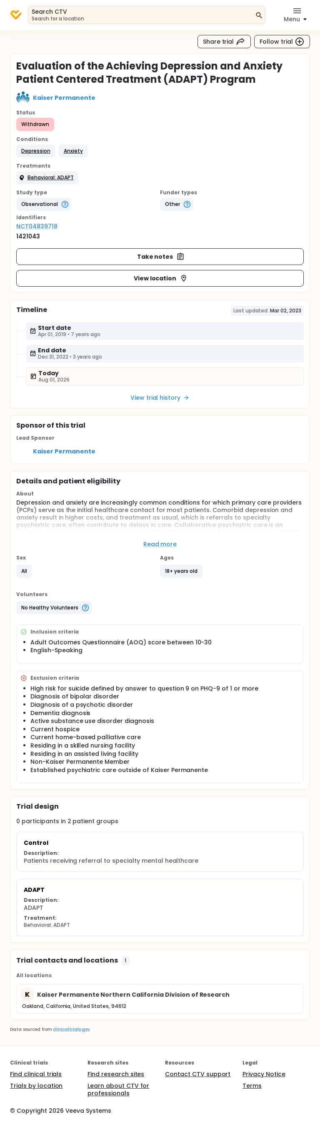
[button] (35, 151)
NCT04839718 (37, 226)
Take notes (161, 257)
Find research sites (116, 1074)
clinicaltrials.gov (71, 1029)
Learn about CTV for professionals (118, 1089)
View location (161, 278)
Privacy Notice (263, 1074)
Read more (160, 544)
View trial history (160, 398)
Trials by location (36, 1085)
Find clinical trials (36, 1074)
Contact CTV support (197, 1074)
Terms (252, 1085)
